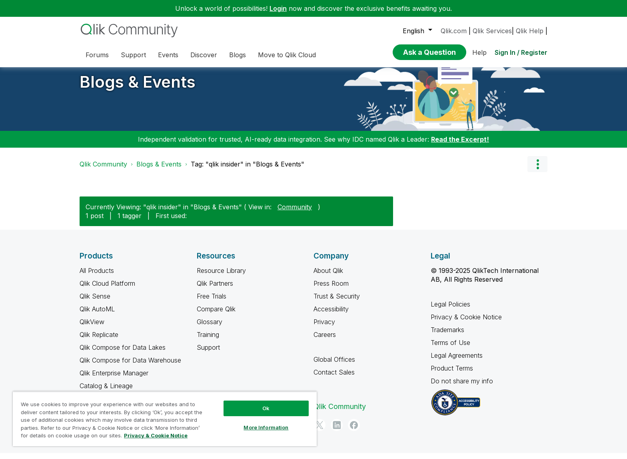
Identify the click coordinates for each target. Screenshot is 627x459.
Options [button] (537, 170)
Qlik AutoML (97, 315)
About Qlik (328, 277)
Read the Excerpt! (460, 145)
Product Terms (452, 374)
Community (295, 213)
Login (278, 8)
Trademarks (447, 336)
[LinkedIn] (337, 431)
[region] (165, 418)
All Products (97, 277)
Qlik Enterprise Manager (114, 379)
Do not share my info (463, 387)
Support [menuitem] (133, 55)
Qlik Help (529, 31)
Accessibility (331, 315)
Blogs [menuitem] (237, 55)
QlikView (92, 328)
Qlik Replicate (99, 341)
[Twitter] (319, 431)
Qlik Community (103, 170)
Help (479, 52)
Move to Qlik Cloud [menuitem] (287, 55)
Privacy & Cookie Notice (466, 323)
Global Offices (334, 365)
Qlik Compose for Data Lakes (123, 353)
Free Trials (211, 302)
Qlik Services (492, 31)
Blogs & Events (138, 87)
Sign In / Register (521, 52)
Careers (325, 341)
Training (208, 341)
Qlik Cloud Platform (107, 289)
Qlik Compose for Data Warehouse (130, 366)
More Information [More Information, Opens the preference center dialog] (266, 427)
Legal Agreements (457, 361)
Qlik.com (454, 31)
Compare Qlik (216, 315)
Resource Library (221, 277)
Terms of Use (450, 349)
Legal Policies (450, 310)
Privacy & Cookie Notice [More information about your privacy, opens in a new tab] (156, 435)
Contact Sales (334, 378)
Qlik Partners (215, 289)
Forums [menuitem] (97, 55)
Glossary (209, 328)
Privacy (324, 328)
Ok (266, 408)
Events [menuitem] (168, 55)
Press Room (331, 289)
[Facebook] (354, 431)
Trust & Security (337, 302)
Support (208, 353)
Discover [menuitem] (203, 55)
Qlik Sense (95, 302)
